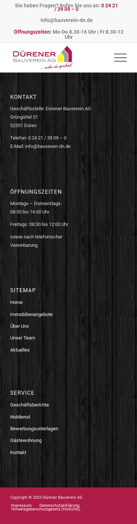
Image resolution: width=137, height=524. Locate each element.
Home (16, 302)
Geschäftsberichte (29, 405)
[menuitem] (66, 7)
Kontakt (18, 452)
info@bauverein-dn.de (67, 20)
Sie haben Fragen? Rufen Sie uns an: (66, 7)
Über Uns (19, 326)
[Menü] (117, 57)
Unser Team (22, 338)
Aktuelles (20, 350)
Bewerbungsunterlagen (34, 428)
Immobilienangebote (31, 314)
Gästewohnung (26, 440)
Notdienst (20, 417)
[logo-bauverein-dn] (56, 57)
